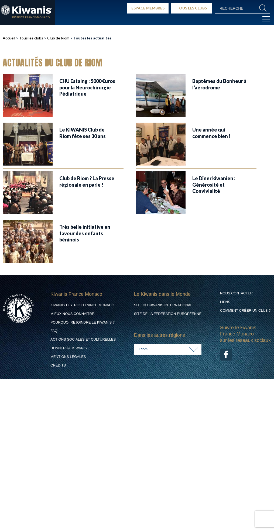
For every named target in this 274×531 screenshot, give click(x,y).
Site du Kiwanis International (163, 305)
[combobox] (167, 349)
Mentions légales (68, 357)
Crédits (58, 365)
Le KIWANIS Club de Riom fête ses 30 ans (82, 133)
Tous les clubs (31, 38)
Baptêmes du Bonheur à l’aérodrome (219, 84)
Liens (225, 302)
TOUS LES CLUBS (192, 8)
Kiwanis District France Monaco (82, 305)
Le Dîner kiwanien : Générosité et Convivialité (213, 184)
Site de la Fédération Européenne (167, 314)
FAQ (53, 331)
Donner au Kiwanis (68, 348)
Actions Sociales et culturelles (83, 339)
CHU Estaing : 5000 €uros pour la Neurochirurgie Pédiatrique (87, 87)
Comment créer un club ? (245, 310)
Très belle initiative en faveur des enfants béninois (84, 233)
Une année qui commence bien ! (211, 133)
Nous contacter (236, 293)
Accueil (9, 38)
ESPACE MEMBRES (148, 8)
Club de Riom (58, 38)
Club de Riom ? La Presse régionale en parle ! (86, 181)
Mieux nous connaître (72, 314)
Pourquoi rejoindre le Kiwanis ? (82, 322)
